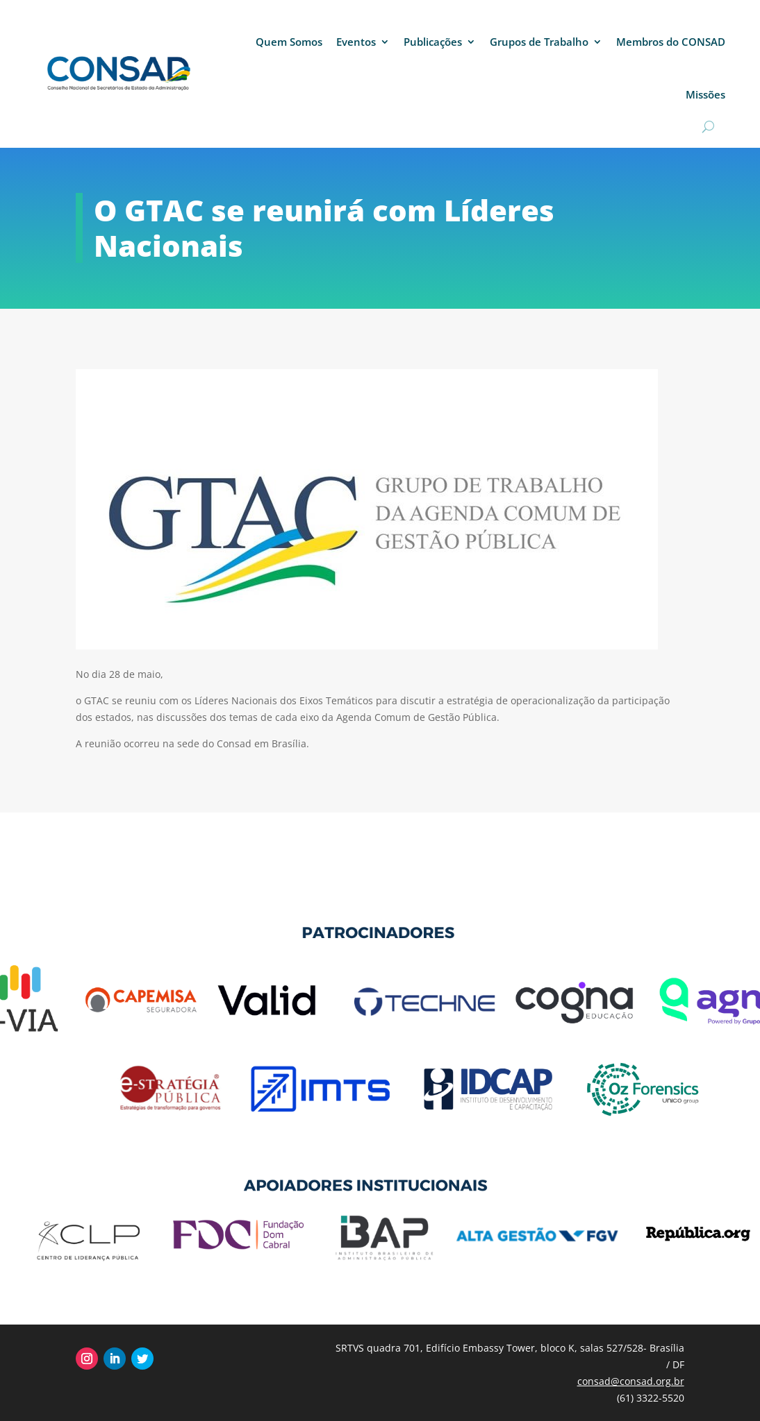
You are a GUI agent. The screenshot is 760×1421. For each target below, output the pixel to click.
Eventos (356, 42)
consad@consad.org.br (630, 1381)
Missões (705, 94)
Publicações (433, 42)
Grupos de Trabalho (539, 42)
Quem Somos (289, 42)
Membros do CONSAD (670, 42)
